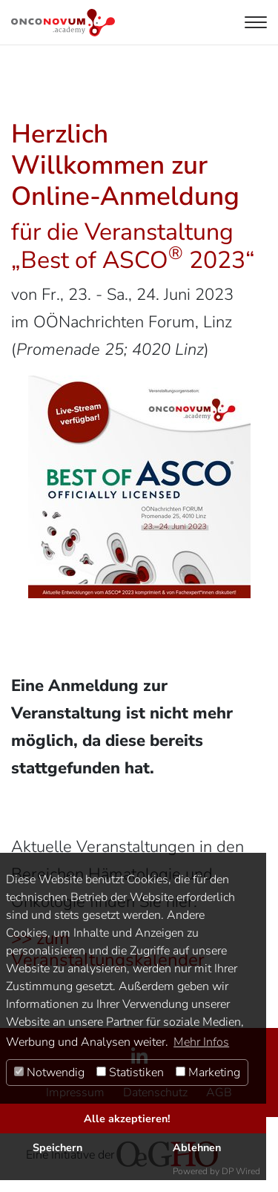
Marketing (208, 1072)
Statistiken (130, 1072)
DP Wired (241, 1171)
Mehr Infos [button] (201, 1042)
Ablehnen (197, 1147)
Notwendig (49, 1072)
